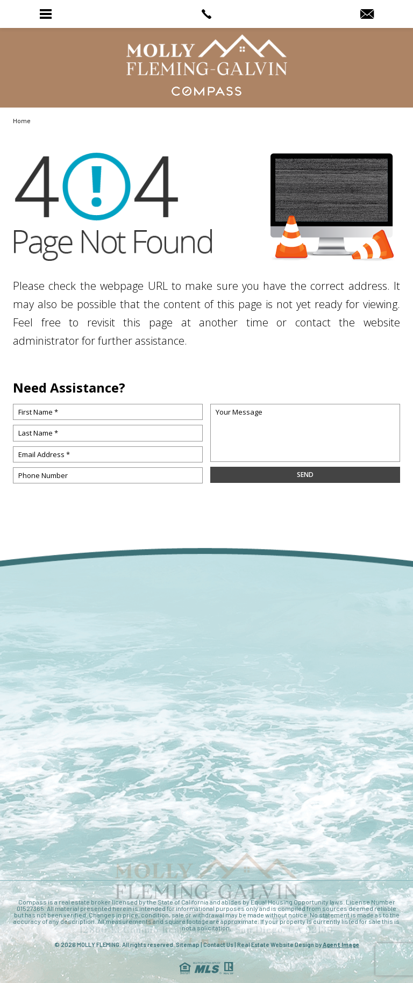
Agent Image (341, 944)
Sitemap (188, 944)
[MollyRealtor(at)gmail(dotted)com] (367, 14)
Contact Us (218, 944)
